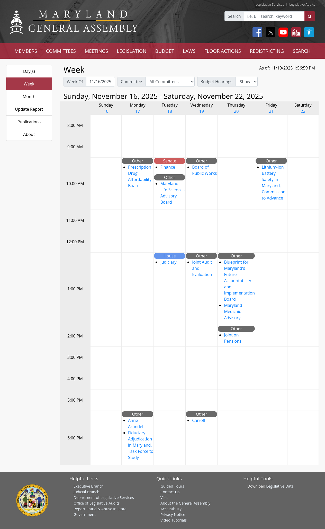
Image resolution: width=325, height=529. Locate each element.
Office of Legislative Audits (97, 503)
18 (169, 111)
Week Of (75, 81)
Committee (131, 81)
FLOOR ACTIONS (222, 51)
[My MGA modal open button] (295, 32)
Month (29, 96)
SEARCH (301, 51)
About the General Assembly (185, 503)
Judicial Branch (87, 491)
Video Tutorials (173, 520)
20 (236, 111)
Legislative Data (280, 486)
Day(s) (29, 71)
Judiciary (168, 262)
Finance (167, 167)
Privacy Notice (172, 514)
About (29, 134)
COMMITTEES (61, 51)
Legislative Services (270, 4)
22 (303, 111)
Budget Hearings (216, 81)
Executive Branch (89, 486)
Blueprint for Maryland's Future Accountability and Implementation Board (239, 280)
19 (201, 111)
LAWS (189, 51)
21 (271, 111)
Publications (29, 122)
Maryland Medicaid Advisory (233, 311)
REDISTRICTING (267, 51)
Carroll (198, 420)
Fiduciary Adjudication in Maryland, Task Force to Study (140, 445)
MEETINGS (96, 51)
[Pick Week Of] (100, 81)
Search (234, 16)
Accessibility (171, 508)
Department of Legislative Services (104, 497)
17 (137, 111)
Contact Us (169, 491)
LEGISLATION (132, 51)
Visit (164, 497)
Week (29, 84)
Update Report (29, 109)
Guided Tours (172, 486)
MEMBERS (25, 51)
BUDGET (164, 51)
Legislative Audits (302, 4)
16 (106, 111)
